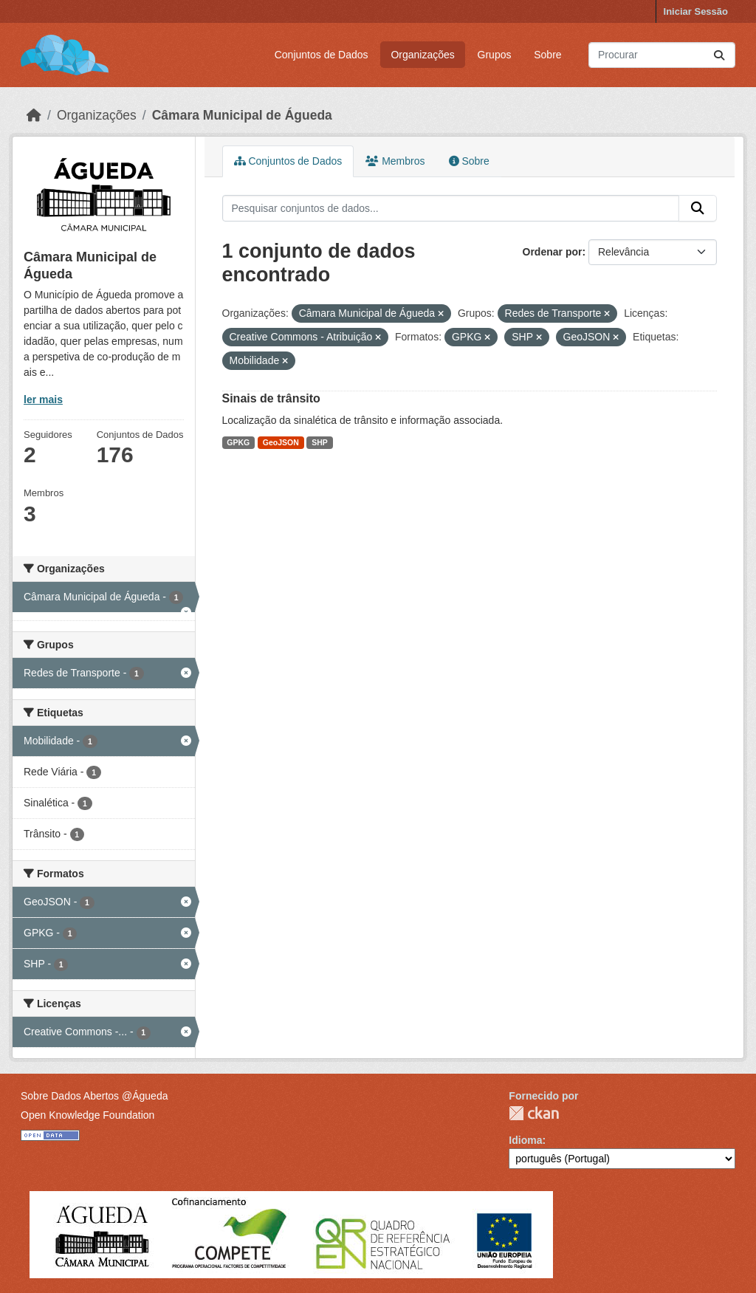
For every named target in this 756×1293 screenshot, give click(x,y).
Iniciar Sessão (696, 11)
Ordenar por (553, 252)
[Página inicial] (34, 115)
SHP (320, 442)
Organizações (422, 55)
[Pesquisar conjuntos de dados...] (661, 55)
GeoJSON (281, 442)
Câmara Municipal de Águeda (242, 115)
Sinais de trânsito (271, 398)
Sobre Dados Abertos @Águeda (94, 1096)
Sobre (547, 55)
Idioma (525, 1140)
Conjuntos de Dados (321, 55)
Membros (395, 161)
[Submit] (719, 55)
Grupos (495, 55)
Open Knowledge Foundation (87, 1115)
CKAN (534, 1113)
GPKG (238, 442)
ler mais (43, 399)
